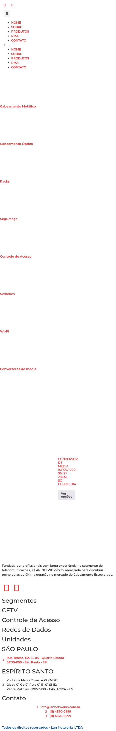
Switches (7, 294)
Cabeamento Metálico (18, 106)
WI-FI (4, 331)
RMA (14, 36)
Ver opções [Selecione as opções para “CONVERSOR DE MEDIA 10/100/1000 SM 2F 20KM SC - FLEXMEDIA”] (66, 495)
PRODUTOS (20, 31)
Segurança (8, 219)
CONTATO (18, 40)
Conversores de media (18, 369)
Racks (5, 181)
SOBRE (16, 27)
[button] (7, 13)
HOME (16, 22)
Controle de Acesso (15, 256)
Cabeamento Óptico (16, 144)
